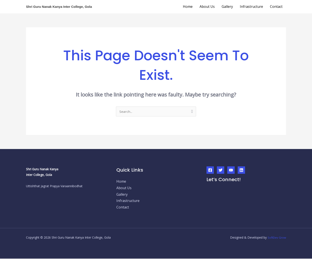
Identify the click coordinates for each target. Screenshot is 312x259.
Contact (276, 6)
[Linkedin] (241, 170)
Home (188, 6)
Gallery (227, 6)
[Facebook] (210, 170)
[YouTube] (231, 170)
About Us (207, 6)
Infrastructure (251, 6)
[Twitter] (220, 170)
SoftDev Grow (276, 238)
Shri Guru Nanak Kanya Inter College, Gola (59, 6)
